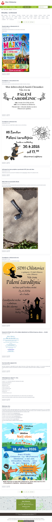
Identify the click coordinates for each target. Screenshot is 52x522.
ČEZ (9, 15)
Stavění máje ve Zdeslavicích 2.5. (10, 26)
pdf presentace (24, 172)
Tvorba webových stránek (25, 514)
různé (39, 16)
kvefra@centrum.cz (17, 413)
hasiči (28, 15)
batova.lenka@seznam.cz (19, 414)
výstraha (43, 18)
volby (28, 18)
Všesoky (35, 18)
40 (30, 491)
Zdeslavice (4, 19)
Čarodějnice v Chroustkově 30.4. (10, 80)
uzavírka (15, 18)
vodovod (24, 18)
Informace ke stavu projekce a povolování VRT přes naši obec (18, 169)
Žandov (47, 18)
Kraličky (48, 15)
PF (23, 16)
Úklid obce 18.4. (6, 406)
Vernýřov (19, 18)
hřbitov (31, 15)
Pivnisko (26, 16)
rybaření (43, 16)
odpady (20, 16)
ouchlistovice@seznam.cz (28, 504)
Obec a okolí (6, 9)
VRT (31, 18)
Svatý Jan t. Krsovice (9, 18)
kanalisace (35, 15)
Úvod (2, 9)
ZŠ (7, 19)
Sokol (47, 16)
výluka (39, 18)
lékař (7, 16)
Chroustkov (19, 15)
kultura (3, 16)
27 (28, 491)
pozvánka (31, 16)
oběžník (16, 16)
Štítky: (2, 15)
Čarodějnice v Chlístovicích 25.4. (10, 257)
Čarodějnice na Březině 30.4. (9, 121)
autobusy (5, 15)
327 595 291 (21, 504)
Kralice (45, 15)
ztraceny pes (12, 19)
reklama (35, 16)
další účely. (42, 518)
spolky (3, 18)
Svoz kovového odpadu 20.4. (9, 363)
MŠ (12, 16)
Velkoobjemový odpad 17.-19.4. (10, 377)
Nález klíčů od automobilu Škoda (10, 181)
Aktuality (10, 9)
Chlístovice (13, 15)
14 (26, 491)
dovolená (23, 15)
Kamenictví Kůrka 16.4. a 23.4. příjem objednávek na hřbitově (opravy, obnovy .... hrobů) (25, 332)
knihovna (40, 15)
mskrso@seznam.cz (19, 417)
